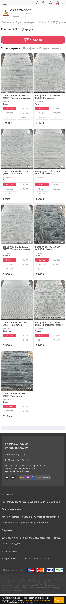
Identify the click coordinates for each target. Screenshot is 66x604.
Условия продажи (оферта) (24, 522)
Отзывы (6, 522)
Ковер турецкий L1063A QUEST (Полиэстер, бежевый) (15, 323)
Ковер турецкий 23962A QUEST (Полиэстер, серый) (16, 248)
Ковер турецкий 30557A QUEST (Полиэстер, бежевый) (47, 172)
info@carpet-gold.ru (15, 454)
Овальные (54, 501)
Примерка (27, 537)
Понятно (59, 600)
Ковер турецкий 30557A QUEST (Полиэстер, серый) (16, 96)
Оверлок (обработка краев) (47, 537)
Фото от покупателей (48, 516)
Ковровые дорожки (29, 501)
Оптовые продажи (11, 543)
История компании (11, 516)
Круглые (43, 501)
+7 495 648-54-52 (16, 444)
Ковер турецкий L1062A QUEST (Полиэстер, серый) (49, 323)
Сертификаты (29, 516)
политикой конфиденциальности (37, 600)
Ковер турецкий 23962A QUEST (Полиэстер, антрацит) (47, 248)
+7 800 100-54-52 (16, 448)
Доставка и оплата (11, 537)
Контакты (44, 522)
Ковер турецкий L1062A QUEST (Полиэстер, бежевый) (15, 172)
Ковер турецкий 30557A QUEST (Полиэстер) (15, 394)
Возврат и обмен (10, 558)
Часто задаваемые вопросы (34, 558)
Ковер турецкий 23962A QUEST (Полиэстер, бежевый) (47, 96)
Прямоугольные (10, 501)
